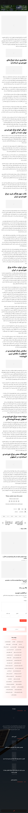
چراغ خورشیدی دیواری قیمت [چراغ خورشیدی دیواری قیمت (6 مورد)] (10, 684)
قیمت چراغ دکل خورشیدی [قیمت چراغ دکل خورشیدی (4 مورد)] (17, 660)
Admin (22, 509)
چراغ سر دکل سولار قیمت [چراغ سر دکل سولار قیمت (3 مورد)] (9, 692)
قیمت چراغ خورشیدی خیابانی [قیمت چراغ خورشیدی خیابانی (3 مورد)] (17, 657)
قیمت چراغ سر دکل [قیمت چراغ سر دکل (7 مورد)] (9, 662)
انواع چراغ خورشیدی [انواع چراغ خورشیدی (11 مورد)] (7, 641)
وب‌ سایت (8, 613)
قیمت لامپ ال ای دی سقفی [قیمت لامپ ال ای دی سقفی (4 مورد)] (17, 652)
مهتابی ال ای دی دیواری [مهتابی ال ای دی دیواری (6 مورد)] (17, 678)
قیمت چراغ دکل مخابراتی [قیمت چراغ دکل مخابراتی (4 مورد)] (17, 662)
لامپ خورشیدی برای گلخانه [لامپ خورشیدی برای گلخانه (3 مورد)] (10, 676)
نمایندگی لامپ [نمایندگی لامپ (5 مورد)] (10, 678)
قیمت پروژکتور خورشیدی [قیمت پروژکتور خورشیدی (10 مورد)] (17, 654)
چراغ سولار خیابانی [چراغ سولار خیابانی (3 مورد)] (13, 694)
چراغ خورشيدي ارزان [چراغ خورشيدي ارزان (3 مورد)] (9, 681)
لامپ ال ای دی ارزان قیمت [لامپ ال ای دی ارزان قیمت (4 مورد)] (17, 673)
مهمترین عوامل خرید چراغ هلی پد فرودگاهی (14, 747)
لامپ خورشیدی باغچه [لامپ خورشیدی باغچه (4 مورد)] (18, 676)
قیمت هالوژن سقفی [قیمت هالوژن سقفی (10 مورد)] (9, 652)
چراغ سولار (16, 512)
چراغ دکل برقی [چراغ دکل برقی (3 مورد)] (13, 686)
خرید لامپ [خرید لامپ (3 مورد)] (20, 644)
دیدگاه (25, 600)
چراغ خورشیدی (21, 512)
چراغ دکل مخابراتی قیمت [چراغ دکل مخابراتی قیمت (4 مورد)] (9, 689)
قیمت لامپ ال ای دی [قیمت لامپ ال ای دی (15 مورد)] (18, 649)
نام (26, 613)
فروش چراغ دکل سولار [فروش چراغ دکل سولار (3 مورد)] (21, 647)
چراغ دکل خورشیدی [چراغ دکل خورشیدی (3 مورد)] (7, 686)
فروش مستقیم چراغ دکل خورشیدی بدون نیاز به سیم (14, 759)
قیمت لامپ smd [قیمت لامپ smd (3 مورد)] (6, 647)
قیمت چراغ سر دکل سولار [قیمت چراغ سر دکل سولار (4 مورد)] (9, 665)
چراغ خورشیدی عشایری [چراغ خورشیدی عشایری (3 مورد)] (20, 686)
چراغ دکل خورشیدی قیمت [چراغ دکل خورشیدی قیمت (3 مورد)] (18, 689)
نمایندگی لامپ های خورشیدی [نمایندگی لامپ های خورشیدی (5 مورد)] (18, 681)
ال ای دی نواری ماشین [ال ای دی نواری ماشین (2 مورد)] (20, 641)
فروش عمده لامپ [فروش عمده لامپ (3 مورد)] (14, 644)
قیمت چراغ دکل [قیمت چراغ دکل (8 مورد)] (9, 657)
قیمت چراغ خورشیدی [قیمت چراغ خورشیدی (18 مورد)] (9, 654)
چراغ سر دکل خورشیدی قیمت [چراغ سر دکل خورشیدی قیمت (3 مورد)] (18, 692)
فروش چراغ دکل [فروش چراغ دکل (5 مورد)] (8, 644)
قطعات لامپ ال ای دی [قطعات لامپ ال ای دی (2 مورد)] (13, 647)
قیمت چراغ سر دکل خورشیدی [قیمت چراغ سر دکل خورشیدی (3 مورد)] (18, 665)
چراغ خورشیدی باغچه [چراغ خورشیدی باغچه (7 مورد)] (19, 684)
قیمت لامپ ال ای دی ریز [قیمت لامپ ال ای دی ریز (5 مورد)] (10, 649)
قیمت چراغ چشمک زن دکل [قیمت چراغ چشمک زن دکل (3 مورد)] (17, 670)
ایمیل (17, 613)
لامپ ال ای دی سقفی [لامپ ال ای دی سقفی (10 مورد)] (9, 673)
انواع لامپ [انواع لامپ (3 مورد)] (13, 641)
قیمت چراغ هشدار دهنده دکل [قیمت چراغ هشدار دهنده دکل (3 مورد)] (19, 668)
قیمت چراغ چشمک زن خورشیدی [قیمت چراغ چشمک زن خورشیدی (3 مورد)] (9, 668)
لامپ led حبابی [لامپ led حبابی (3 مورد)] (9, 670)
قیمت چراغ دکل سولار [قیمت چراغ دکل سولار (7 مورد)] (9, 660)
